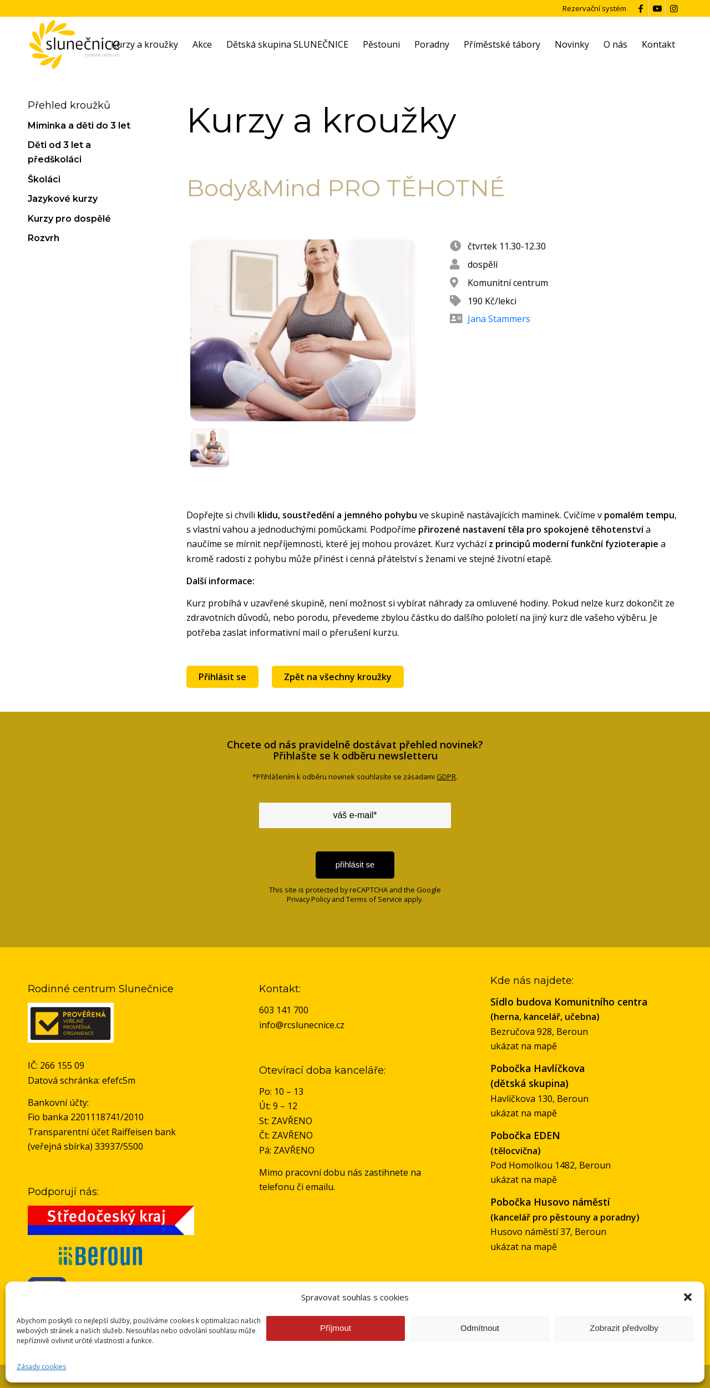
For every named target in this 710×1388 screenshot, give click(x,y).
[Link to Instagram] (674, 8)
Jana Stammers (499, 319)
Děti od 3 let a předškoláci (59, 152)
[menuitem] (144, 44)
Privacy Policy (308, 899)
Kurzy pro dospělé (69, 218)
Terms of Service (374, 899)
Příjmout (335, 1328)
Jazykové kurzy (63, 198)
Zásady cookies (41, 1366)
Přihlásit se (222, 677)
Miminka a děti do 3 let (79, 125)
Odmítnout (479, 1328)
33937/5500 (119, 1146)
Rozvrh (43, 238)
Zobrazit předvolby (624, 1328)
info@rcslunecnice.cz (301, 1025)
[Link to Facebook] (640, 8)
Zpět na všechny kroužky (338, 677)
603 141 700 (283, 1010)
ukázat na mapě (523, 1046)
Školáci (44, 179)
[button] (687, 1297)
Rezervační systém (594, 8)
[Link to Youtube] (657, 8)
